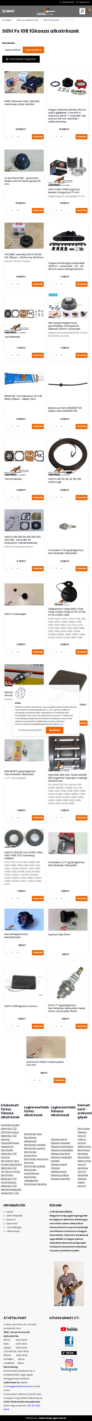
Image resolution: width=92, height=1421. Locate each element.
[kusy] (12, 136)
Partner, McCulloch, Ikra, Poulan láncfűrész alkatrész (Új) (11, 1163)
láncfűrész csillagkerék (31, 1178)
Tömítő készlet (13, 479)
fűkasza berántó (60, 1153)
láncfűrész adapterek (30, 1139)
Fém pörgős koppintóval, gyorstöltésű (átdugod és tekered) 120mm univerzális (64, 326)
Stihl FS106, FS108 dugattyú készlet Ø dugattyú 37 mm (64, 191)
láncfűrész (84, 1128)
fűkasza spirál (59, 1164)
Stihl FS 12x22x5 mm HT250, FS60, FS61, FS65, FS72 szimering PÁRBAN (23, 855)
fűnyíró (82, 1143)
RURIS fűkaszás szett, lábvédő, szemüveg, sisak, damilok (22, 103)
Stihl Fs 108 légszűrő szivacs (20, 1006)
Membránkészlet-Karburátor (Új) (11, 1191)
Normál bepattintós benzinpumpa (16, 936)
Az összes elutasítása (30, 730)
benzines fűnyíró (83, 1169)
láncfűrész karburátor (30, 1153)
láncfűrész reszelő (35, 1144)
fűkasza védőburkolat (59, 1169)
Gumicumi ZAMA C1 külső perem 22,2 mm (45, 1063)
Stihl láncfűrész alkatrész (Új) (10, 1134)
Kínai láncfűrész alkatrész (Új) (10, 1126)
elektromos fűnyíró (84, 1162)
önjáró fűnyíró (82, 1184)
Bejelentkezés (68, 2)
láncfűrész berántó (35, 1184)
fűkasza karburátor (62, 1146)
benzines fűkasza (83, 1176)
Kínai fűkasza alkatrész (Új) (9, 1184)
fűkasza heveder (60, 1143)
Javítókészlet (12, 336)
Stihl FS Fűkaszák (51, 20)
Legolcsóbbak (12, 49)
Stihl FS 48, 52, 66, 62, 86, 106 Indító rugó (64, 481)
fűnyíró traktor (82, 1137)
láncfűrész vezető (34, 1148)
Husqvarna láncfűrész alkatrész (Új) (9, 1150)
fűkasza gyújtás (60, 1175)
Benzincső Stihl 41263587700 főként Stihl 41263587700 (65, 410)
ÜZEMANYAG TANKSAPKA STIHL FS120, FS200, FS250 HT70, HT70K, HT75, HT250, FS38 (67, 612)
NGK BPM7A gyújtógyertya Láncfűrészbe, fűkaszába (19, 773)
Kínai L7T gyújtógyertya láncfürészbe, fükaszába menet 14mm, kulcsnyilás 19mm (66, 1008)
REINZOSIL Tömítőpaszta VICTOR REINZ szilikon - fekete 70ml (23, 398)
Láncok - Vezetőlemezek (10, 1141)
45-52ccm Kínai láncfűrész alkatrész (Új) (10, 1175)
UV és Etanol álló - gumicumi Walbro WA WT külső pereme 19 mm (22, 181)
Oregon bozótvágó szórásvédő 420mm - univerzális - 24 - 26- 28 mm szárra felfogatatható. (66, 266)
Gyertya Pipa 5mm (59, 934)
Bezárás (54, 730)
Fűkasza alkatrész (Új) (27, 20)
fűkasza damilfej (60, 1178)
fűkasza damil (59, 1139)
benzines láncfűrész (84, 1155)
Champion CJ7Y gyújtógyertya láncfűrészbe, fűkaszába (66, 864)
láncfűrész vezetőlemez (31, 1171)
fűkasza (82, 1132)
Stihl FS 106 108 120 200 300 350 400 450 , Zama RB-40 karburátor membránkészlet (22, 539)
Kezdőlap (7, 20)
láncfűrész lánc (33, 1134)
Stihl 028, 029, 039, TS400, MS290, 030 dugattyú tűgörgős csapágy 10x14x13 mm (67, 777)
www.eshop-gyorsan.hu (52, 1418)
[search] (82, 11)
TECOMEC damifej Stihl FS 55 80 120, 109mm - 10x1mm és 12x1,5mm (24, 256)
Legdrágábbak (33, 49)
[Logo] (46, 11)
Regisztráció (84, 2)
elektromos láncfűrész (84, 1148)
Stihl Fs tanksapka (15, 614)
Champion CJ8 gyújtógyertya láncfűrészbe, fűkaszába (65, 552)
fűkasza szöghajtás (62, 1150)
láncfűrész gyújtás (34, 1166)
